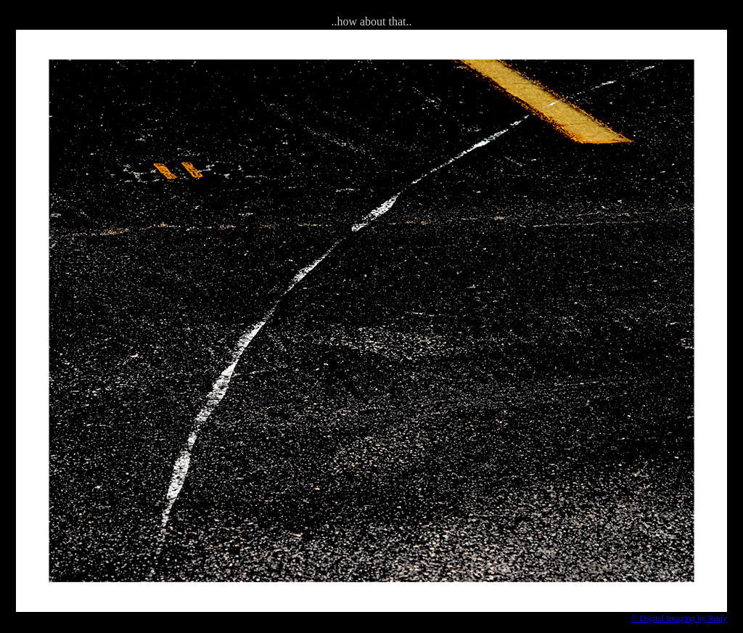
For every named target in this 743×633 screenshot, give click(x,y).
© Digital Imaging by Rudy (679, 618)
